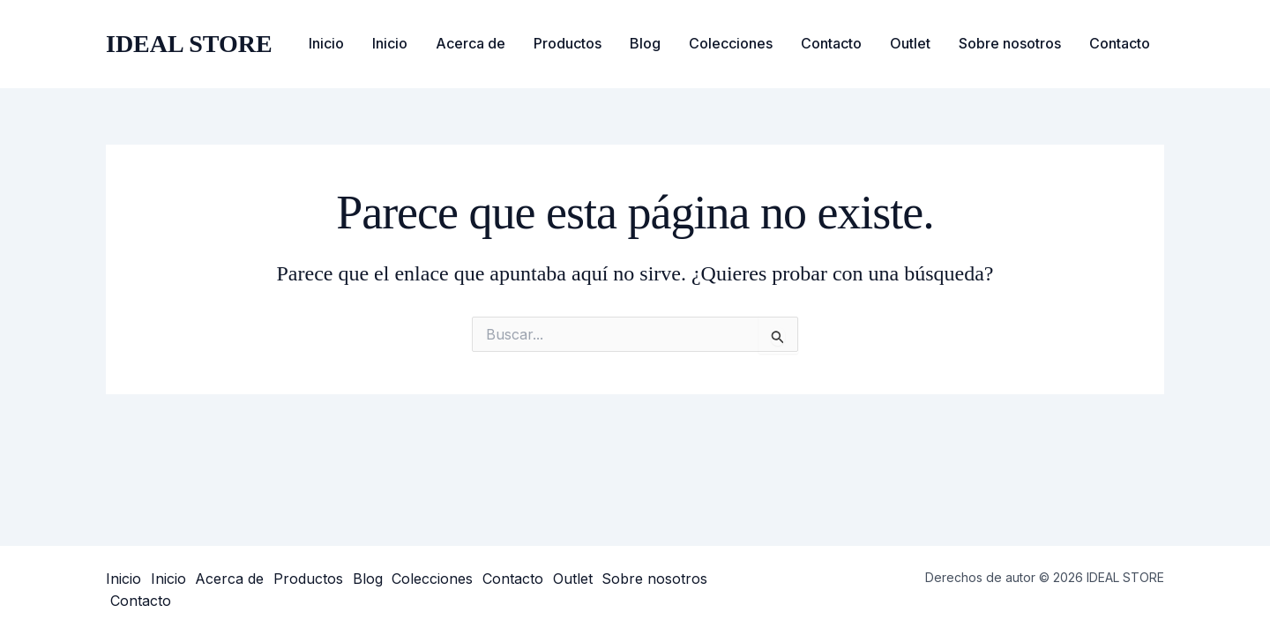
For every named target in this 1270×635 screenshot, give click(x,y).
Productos (567, 43)
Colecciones (731, 43)
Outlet (910, 43)
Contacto (831, 43)
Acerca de (470, 43)
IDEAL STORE (189, 43)
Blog (645, 43)
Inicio (326, 43)
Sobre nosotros (1010, 43)
